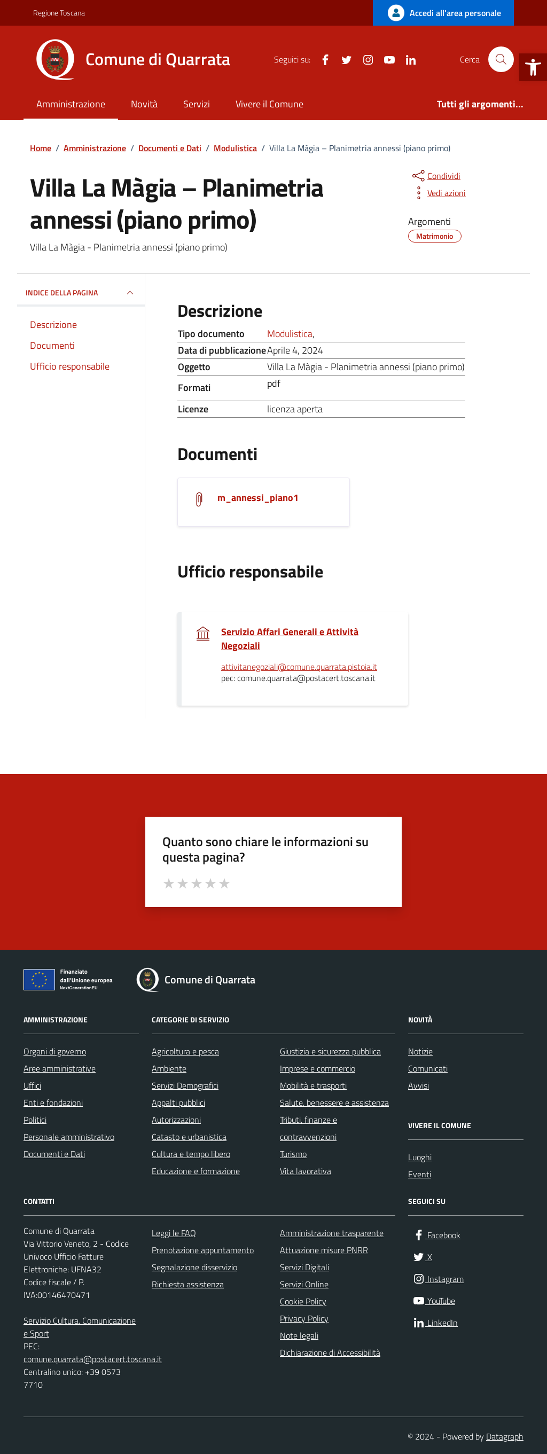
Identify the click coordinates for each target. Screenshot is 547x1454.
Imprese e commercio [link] (317, 1068)
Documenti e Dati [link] (54, 1153)
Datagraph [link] (504, 1436)
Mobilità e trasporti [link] (313, 1085)
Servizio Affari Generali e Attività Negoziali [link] (289, 639)
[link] (533, 67)
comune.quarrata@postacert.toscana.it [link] (93, 1359)
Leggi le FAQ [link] (174, 1232)
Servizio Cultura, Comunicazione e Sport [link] (80, 1327)
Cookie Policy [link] (303, 1301)
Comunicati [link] (428, 1068)
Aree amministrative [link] (60, 1068)
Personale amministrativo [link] (69, 1136)
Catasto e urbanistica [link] (189, 1136)
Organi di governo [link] (55, 1051)
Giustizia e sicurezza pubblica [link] (330, 1051)
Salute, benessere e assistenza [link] (334, 1102)
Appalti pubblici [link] (178, 1102)
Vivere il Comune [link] (269, 104)
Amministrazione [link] (70, 104)
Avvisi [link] (418, 1085)
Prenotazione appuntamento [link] (203, 1250)
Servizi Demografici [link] (185, 1085)
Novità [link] (144, 104)
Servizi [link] (196, 104)
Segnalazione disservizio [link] (194, 1267)
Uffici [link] (32, 1085)
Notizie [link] (420, 1051)
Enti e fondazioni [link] (53, 1102)
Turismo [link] (293, 1153)
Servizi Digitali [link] (304, 1267)
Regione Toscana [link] (59, 12)
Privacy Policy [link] (304, 1318)
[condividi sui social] (435, 175)
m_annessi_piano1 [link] (258, 498)
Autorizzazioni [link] (176, 1119)
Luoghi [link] (420, 1157)
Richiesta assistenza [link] (188, 1284)
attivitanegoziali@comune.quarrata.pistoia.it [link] (299, 667)
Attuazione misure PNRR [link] (324, 1250)
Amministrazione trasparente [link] (332, 1232)
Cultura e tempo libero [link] (191, 1153)
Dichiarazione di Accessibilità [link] (330, 1352)
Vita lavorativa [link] (305, 1170)
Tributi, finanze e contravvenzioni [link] (308, 1128)
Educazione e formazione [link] (196, 1170)
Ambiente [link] (169, 1068)
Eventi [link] (419, 1174)
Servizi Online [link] (304, 1284)
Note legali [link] (299, 1335)
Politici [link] (35, 1119)
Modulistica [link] (289, 333)
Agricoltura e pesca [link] (185, 1051)
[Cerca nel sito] (501, 59)
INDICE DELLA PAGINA (81, 292)
